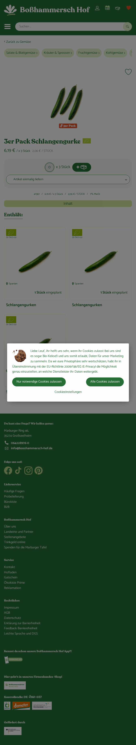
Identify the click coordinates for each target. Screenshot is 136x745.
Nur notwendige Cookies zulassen (39, 381)
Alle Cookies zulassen (105, 381)
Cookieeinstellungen (68, 392)
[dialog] (68, 372)
